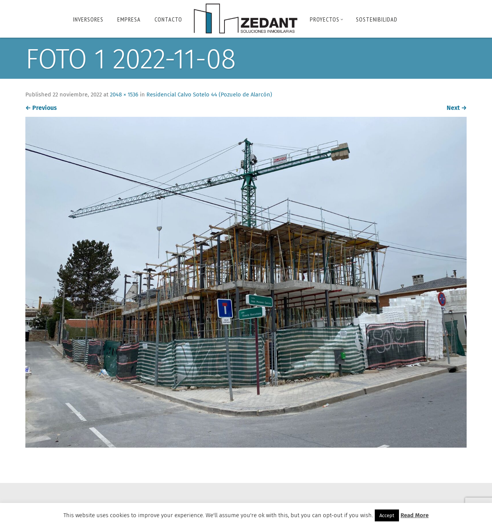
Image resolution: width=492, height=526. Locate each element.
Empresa (129, 19)
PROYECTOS (326, 19)
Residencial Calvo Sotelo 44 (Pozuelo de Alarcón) (213, 94)
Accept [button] (386, 515)
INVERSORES (88, 19)
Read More (415, 515)
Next (455, 108)
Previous (42, 108)
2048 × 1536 (126, 94)
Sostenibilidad (376, 19)
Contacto (168, 19)
